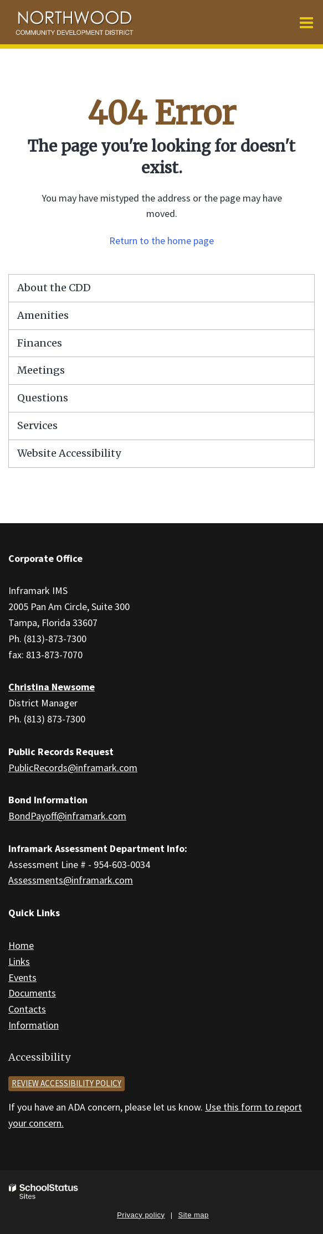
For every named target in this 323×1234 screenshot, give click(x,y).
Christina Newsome (51, 686)
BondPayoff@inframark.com (67, 815)
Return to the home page (161, 240)
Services (37, 425)
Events (22, 977)
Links (19, 961)
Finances (39, 343)
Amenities (43, 315)
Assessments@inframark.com (70, 880)
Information (33, 1025)
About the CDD (54, 287)
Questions (42, 397)
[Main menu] (306, 22)
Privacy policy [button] (141, 1215)
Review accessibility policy (66, 1083)
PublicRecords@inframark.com (72, 767)
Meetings (41, 370)
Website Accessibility (69, 453)
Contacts (27, 1009)
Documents (32, 993)
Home (21, 945)
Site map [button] (193, 1215)
